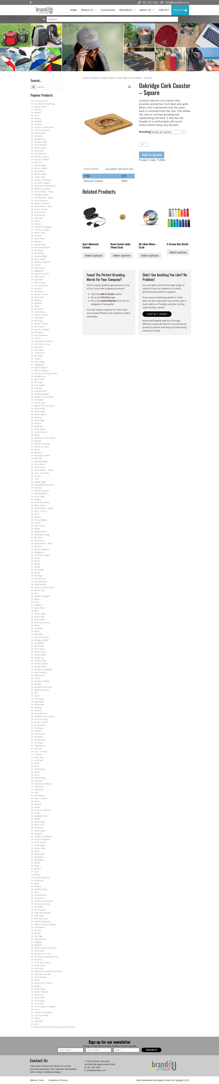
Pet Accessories (41, 285)
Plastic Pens (39, 965)
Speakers (38, 241)
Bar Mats (38, 537)
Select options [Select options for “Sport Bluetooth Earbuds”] (93, 255)
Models (37, 517)
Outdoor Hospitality (43, 227)
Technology (39, 845)
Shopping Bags (41, 461)
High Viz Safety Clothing (44, 924)
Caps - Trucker (40, 511)
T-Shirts (37, 523)
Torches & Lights (42, 229)
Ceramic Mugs (40, 142)
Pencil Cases (39, 467)
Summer (38, 487)
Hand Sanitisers (41, 200)
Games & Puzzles (42, 443)
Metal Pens (39, 950)
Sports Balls (39, 411)
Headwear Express (42, 262)
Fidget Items (39, 745)
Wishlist (180, 10)
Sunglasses (39, 552)
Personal (38, 546)
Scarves (37, 338)
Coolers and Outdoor (43, 901)
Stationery (38, 786)
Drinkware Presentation (44, 186)
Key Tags (38, 936)
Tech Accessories (42, 130)
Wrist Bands (39, 619)
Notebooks (39, 253)
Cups (36, 871)
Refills (36, 763)
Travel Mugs (39, 133)
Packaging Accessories (44, 484)
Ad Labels (38, 332)
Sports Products (41, 991)
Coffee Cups (39, 177)
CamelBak (38, 279)
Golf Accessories (41, 490)
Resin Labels (39, 259)
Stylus (36, 851)
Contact (164, 10)
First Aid (37, 162)
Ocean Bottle (40, 654)
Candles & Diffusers (43, 180)
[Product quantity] (143, 144)
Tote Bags (39, 698)
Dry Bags (38, 742)
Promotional (39, 578)
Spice (36, 610)
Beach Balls (39, 616)
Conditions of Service (58, 1080)
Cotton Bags (40, 613)
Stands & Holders (42, 203)
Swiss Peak (39, 608)
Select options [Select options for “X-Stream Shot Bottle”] (178, 252)
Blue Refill (38, 347)
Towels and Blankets (43, 1012)
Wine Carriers (40, 282)
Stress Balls (39, 997)
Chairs (37, 801)
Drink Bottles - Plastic (44, 191)
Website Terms (37, 1080)
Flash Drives (39, 238)
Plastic (37, 558)
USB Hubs (38, 218)
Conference (39, 353)
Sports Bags (39, 989)
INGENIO (38, 121)
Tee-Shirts (38, 1003)
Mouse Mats (40, 232)
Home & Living (40, 719)
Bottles (37, 874)
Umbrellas (38, 634)
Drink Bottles (40, 212)
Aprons (37, 561)
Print (36, 792)
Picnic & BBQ (40, 842)
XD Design (39, 569)
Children (37, 731)
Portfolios (38, 827)
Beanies (37, 886)
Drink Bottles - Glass (43, 206)
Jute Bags (38, 320)
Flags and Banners (42, 912)
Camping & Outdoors (43, 341)
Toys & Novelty (41, 1015)
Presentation (40, 725)
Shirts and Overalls (42, 974)
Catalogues (108, 10)
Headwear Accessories (44, 716)
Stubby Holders (41, 323)
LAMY (36, 695)
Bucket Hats (39, 590)
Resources (128, 10)
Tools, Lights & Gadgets (45, 1006)
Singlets (37, 986)
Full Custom (39, 276)
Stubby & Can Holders (44, 397)
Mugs (36, 865)
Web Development (144, 1080)
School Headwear (42, 839)
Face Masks (39, 171)
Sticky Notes (39, 505)
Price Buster (39, 734)
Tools (36, 479)
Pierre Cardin (40, 652)
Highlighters (39, 364)
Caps (36, 892)
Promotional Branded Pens (46, 956)
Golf (36, 593)
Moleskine (38, 737)
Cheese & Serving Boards (45, 373)
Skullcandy (38, 317)
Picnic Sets (39, 757)
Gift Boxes (39, 309)
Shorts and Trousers (43, 983)
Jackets (37, 933)
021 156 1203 (148, 2)
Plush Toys (39, 824)
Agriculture (39, 857)
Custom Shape (40, 314)
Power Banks (40, 147)
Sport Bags (39, 701)
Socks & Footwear (42, 810)
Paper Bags (39, 361)
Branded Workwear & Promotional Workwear (54, 1027)
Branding (144, 131)
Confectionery (40, 432)
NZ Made (38, 355)
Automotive (39, 385)
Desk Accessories (42, 502)
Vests (36, 1024)
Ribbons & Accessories (44, 405)
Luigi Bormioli (40, 391)
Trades (37, 813)
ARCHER (38, 109)
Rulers (37, 435)
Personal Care (40, 153)
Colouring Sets (40, 581)
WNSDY (37, 112)
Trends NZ (39, 657)
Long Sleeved (40, 939)
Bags (36, 883)
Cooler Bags (39, 739)
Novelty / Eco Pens (42, 953)
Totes (36, 1009)
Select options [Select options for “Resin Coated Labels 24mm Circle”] (121, 255)
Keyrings (38, 707)
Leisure (37, 476)
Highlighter (39, 270)
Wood (37, 449)
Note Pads (39, 540)
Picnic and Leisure (42, 962)
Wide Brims (39, 675)
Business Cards (41, 294)
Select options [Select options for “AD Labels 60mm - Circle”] (150, 255)
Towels (37, 265)
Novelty (37, 684)
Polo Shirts (39, 968)
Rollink (37, 572)
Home (73, 10)
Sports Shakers (41, 168)
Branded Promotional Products (48, 971)
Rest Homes (39, 649)
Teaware (38, 235)
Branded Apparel (41, 877)
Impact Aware (40, 106)
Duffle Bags (39, 822)
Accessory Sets (41, 101)
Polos (36, 602)
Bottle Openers (41, 663)
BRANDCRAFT (40, 531)
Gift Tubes (38, 350)
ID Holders (39, 399)
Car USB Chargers (42, 183)
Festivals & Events (42, 455)
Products (90, 10)
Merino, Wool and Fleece (45, 948)
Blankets (38, 300)
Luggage (38, 942)
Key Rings (38, 250)
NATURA (38, 458)
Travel (37, 567)
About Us (148, 10)
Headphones (40, 139)
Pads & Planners (41, 370)
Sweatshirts (39, 643)
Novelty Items (40, 666)
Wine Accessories (42, 247)
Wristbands (39, 704)
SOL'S (36, 775)
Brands (95, 77)
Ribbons (37, 452)
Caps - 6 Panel (40, 798)
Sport (36, 514)
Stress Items (39, 464)
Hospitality (39, 860)
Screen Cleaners (41, 209)
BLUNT (37, 863)
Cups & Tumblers (42, 159)
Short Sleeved (40, 977)
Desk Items (39, 326)
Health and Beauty (42, 921)
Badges (37, 499)
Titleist (37, 819)
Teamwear (39, 728)
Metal (36, 599)
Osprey (37, 358)
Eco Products (40, 909)
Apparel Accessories (43, 687)
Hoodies (38, 930)
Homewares (39, 927)
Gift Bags (38, 382)
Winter (37, 528)
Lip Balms (38, 136)
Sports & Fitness (41, 273)
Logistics (38, 605)
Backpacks (39, 880)
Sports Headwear (42, 549)
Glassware (38, 150)
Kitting (37, 564)
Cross (36, 115)
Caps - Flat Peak (41, 473)
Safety (37, 772)
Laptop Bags (40, 165)
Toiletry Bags (40, 660)
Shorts (37, 980)
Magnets (38, 833)
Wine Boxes (39, 525)
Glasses (37, 868)
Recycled (38, 388)
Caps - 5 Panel (40, 751)
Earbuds (37, 224)
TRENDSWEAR (40, 493)
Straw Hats (39, 297)
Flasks (37, 221)
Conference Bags (42, 534)
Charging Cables (41, 194)
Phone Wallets (40, 174)
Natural (37, 423)
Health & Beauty (41, 690)
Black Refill (39, 379)
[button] (129, 86)
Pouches (38, 124)
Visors (37, 631)
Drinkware (38, 789)
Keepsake (38, 426)
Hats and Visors (41, 918)
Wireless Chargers (42, 188)
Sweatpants (39, 854)
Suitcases (38, 780)
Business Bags (40, 889)
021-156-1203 (93, 1067)
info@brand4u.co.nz (175, 2)
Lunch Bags (39, 496)
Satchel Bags (40, 778)
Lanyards (38, 288)
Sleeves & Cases (41, 156)
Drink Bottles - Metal (43, 197)
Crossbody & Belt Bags (44, 103)
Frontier (37, 118)
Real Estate (39, 646)
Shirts (36, 766)
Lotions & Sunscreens (44, 127)
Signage (37, 440)
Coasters (38, 754)
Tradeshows (39, 312)
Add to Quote (151, 155)
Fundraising (39, 769)
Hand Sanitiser (40, 144)
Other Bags (39, 429)
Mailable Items (40, 816)
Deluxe (37, 807)
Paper (36, 306)
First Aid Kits (39, 215)
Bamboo (38, 417)
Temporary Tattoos (43, 783)
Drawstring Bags (41, 394)
